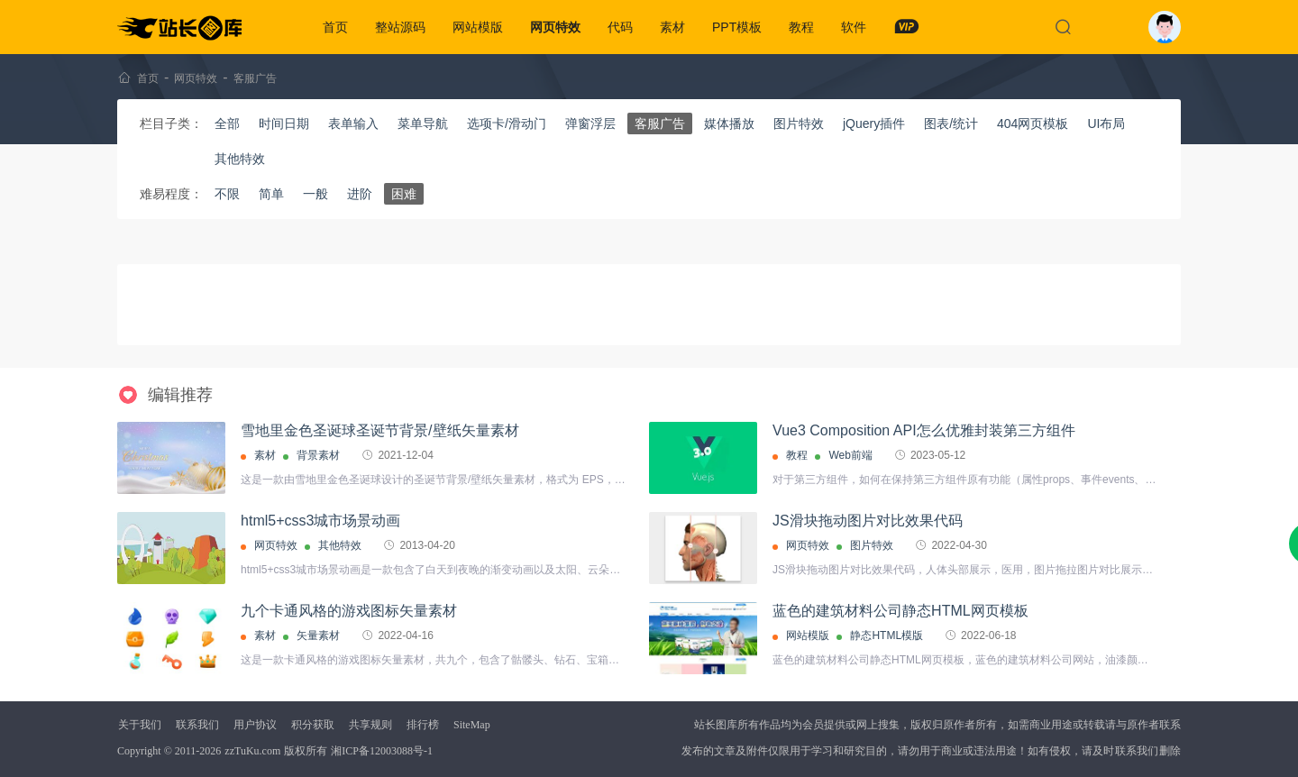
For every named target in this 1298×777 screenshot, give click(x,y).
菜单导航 (423, 123)
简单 (271, 194)
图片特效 (798, 123)
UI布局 (1106, 123)
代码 (620, 27)
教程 (801, 27)
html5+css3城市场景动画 (320, 520)
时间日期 (284, 123)
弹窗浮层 (590, 123)
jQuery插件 (874, 123)
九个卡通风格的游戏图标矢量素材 (349, 610)
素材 (672, 27)
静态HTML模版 (886, 635)
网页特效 (555, 27)
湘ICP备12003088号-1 (382, 751)
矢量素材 (318, 635)
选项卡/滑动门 (506, 123)
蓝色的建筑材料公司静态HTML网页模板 (900, 610)
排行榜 (423, 724)
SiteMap (471, 724)
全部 (227, 123)
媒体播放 (729, 123)
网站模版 (477, 27)
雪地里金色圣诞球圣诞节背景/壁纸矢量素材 (379, 430)
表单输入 (353, 123)
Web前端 (850, 455)
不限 (227, 194)
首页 (335, 27)
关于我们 (139, 724)
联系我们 (197, 724)
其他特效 (240, 158)
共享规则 (370, 724)
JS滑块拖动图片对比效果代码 (867, 520)
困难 (403, 194)
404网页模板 (1032, 123)
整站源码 (400, 27)
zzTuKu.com (252, 751)
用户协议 (255, 724)
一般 (315, 194)
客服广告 (255, 78)
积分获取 (312, 724)
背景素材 (318, 455)
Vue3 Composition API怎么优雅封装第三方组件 (923, 430)
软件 (853, 27)
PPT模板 (737, 27)
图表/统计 (951, 123)
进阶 (359, 194)
